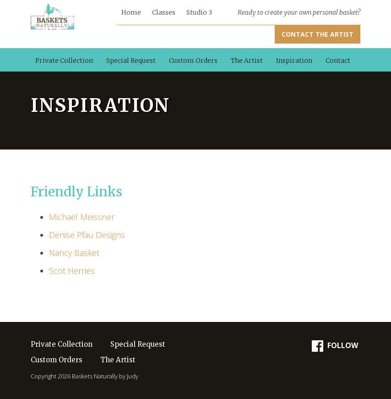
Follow (335, 346)
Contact (338, 60)
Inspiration (294, 60)
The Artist (247, 60)
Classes (163, 12)
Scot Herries (72, 270)
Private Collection (64, 60)
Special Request (131, 60)
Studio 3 (199, 12)
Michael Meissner (81, 216)
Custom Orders (193, 60)
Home (131, 12)
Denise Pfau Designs (87, 234)
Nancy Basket (74, 252)
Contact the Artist (317, 34)
